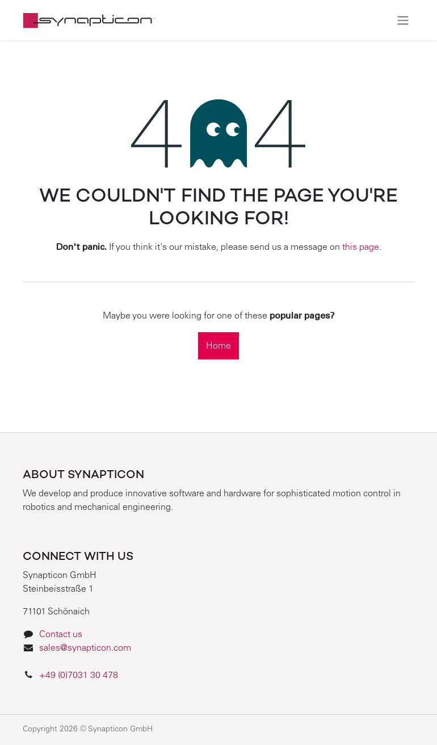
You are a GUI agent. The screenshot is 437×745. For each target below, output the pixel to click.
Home (218, 346)
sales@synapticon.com (85, 648)
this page (360, 247)
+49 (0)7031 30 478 (79, 675)
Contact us (60, 634)
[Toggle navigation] (403, 20)
